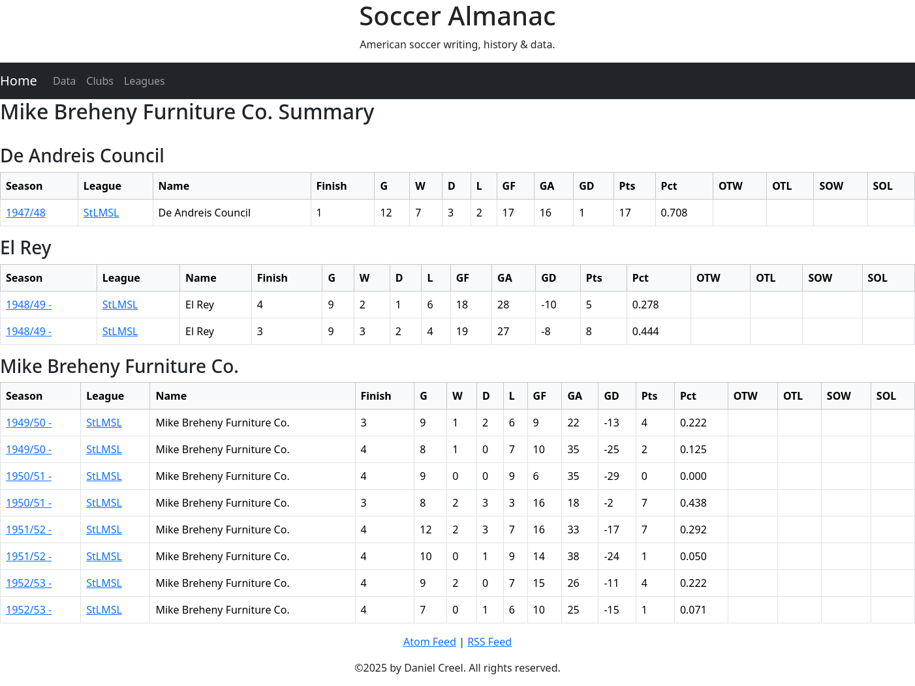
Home (18, 80)
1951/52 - (29, 529)
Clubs (100, 81)
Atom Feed (429, 641)
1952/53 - (29, 583)
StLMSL (101, 212)
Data (64, 81)
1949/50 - (29, 422)
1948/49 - (29, 304)
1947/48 (26, 212)
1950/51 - (29, 476)
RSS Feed (489, 641)
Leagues (144, 81)
